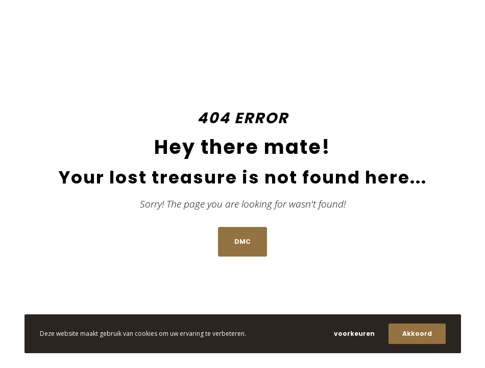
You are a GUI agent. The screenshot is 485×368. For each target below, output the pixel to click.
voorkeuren (354, 333)
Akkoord (417, 333)
